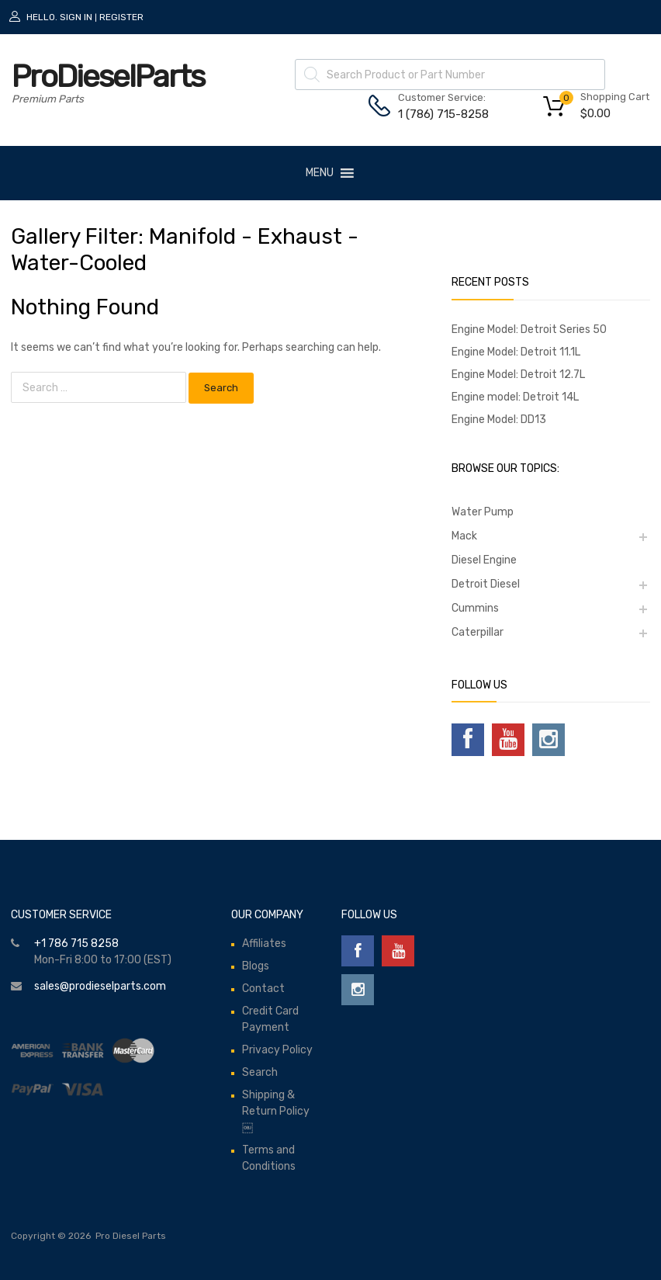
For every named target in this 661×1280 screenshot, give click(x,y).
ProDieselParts (108, 76)
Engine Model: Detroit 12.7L (518, 374)
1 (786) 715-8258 (436, 114)
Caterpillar (478, 632)
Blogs (255, 966)
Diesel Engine (484, 560)
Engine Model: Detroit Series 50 (529, 329)
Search (260, 1072)
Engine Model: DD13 (499, 419)
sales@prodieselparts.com (100, 986)
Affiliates (264, 943)
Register (121, 17)
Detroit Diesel (486, 584)
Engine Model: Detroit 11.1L (516, 352)
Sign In (76, 17)
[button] (320, 173)
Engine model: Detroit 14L (515, 397)
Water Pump (483, 512)
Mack (464, 536)
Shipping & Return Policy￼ (276, 1111)
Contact (263, 988)
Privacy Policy (277, 1049)
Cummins (475, 608)
